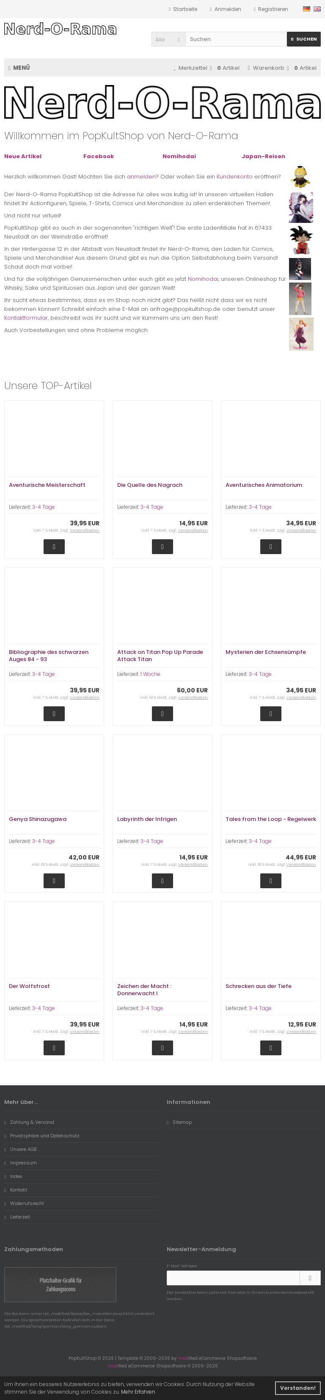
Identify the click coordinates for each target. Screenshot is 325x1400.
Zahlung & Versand (29, 1122)
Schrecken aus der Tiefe (259, 986)
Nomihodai (203, 279)
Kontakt (15, 1189)
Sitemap (179, 1122)
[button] (168, 39)
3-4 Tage (43, 507)
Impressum (20, 1162)
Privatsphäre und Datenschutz (42, 1135)
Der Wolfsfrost (29, 986)
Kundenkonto (235, 177)
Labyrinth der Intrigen (147, 819)
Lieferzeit (17, 1216)
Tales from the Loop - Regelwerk (271, 819)
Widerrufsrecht (24, 1203)
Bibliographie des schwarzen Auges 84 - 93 (48, 655)
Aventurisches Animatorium (264, 485)
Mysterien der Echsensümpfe (266, 652)
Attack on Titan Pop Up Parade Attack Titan (160, 655)
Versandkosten (84, 530)
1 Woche (150, 674)
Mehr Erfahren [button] (138, 1391)
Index (13, 1176)
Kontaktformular (26, 318)
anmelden (141, 177)
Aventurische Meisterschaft (47, 485)
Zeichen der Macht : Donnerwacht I (144, 989)
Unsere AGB (20, 1149)
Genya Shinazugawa (37, 819)
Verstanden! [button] (298, 1388)
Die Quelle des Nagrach (149, 485)
